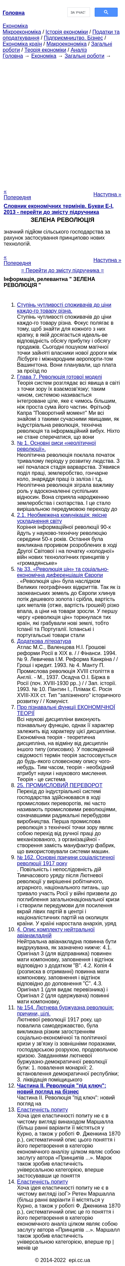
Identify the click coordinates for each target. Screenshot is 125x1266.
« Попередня (17, 194)
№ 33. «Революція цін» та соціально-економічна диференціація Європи (63, 572)
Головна (13, 56)
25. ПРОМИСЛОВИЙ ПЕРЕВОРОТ (60, 785)
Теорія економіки (45, 50)
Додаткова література (44, 641)
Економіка (15, 26)
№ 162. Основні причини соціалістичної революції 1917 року (66, 860)
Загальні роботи (84, 56)
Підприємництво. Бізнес (73, 38)
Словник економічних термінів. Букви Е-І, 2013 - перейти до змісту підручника (59, 209)
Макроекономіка (66, 44)
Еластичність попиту (42, 1110)
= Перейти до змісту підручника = (62, 270)
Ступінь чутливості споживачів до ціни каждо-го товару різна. (64, 308)
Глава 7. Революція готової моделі (59, 377)
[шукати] (78, 12)
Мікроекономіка (22, 32)
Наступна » (107, 194)
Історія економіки (67, 32)
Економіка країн (22, 44)
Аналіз (79, 50)
